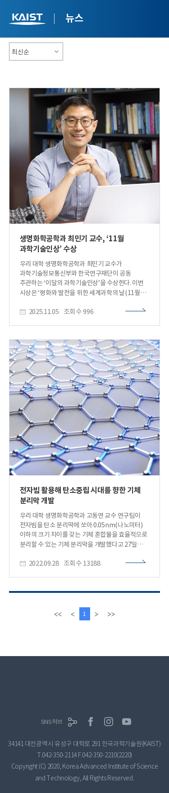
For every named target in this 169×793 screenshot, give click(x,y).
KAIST (28, 20)
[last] (111, 613)
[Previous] (72, 613)
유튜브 (126, 721)
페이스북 (90, 721)
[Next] (96, 613)
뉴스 (74, 18)
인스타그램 (108, 721)
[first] (57, 613)
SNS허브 (52, 722)
